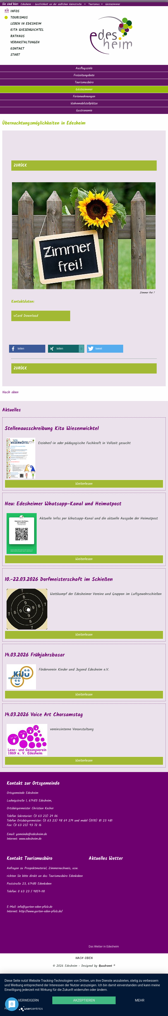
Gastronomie (84, 110)
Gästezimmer (84, 89)
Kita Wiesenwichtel (27, 30)
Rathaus (17, 36)
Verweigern (28, 1000)
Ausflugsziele (84, 68)
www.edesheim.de (30, 838)
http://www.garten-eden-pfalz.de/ (40, 911)
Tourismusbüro (84, 82)
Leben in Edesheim (25, 24)
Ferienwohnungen (84, 96)
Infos (14, 11)
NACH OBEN (84, 958)
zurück (20, 165)
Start (15, 55)
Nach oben (10, 392)
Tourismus (94, 4)
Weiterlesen (84, 484)
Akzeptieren (84, 1000)
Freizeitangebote (84, 75)
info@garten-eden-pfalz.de (34, 906)
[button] (27, 349)
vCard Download (26, 316)
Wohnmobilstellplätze (84, 103)
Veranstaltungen (24, 42)
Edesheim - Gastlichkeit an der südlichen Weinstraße (51, 4)
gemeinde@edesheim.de (31, 834)
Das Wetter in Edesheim (104, 946)
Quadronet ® (107, 965)
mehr (139, 1000)
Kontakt (17, 49)
